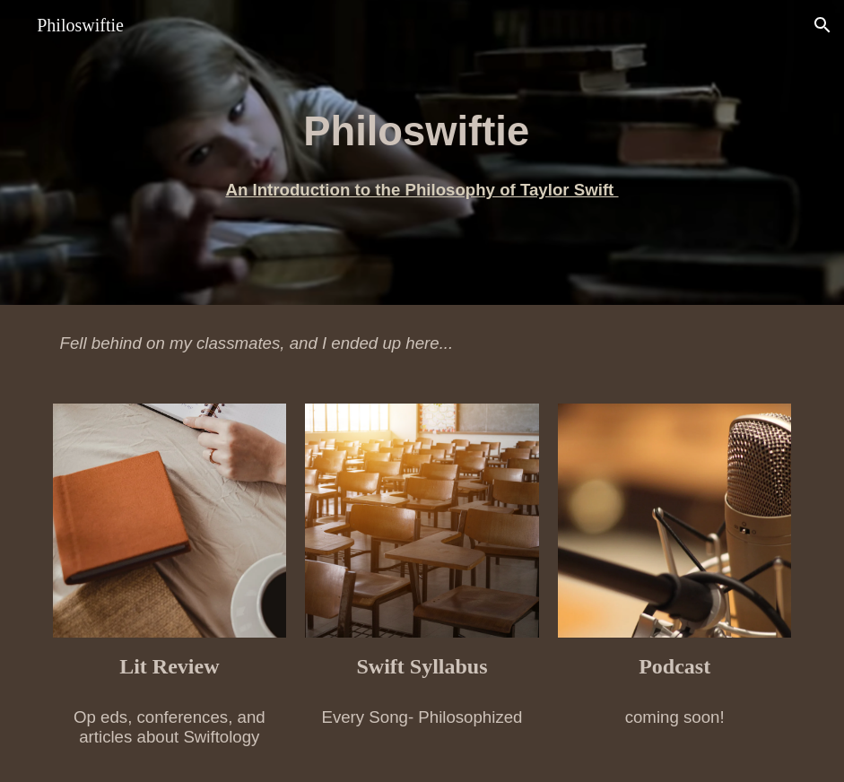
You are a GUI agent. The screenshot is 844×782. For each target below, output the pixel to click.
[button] (822, 25)
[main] (421, 152)
